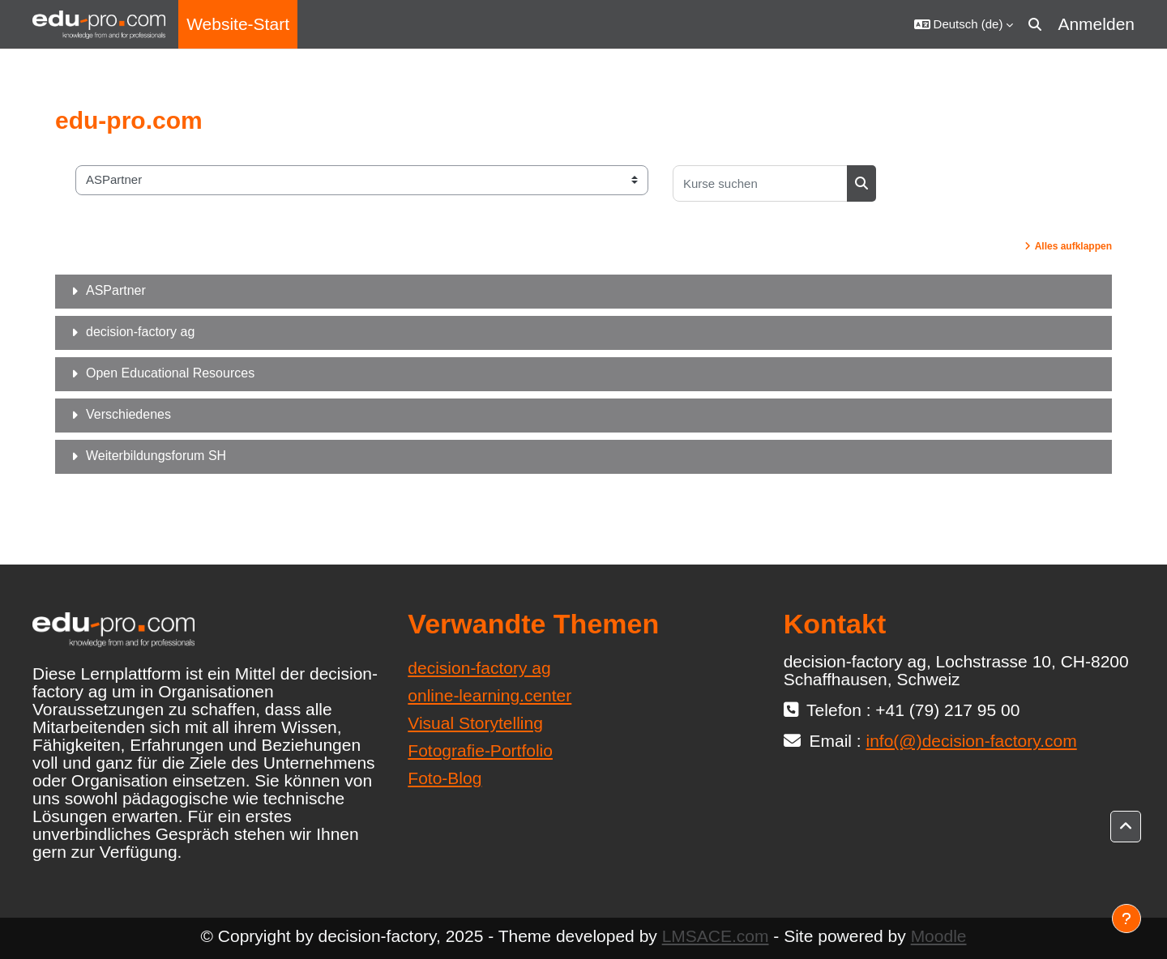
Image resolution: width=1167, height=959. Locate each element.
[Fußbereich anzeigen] (1126, 918)
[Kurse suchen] (760, 183)
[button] (964, 24)
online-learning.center (489, 695)
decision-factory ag (140, 332)
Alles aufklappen (1073, 246)
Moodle (939, 936)
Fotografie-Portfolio (480, 750)
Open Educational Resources (170, 373)
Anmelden (1096, 24)
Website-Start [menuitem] (237, 24)
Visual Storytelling (475, 723)
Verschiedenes (128, 414)
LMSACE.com (715, 936)
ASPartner (116, 290)
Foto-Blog (444, 778)
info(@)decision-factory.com (971, 740)
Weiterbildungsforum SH (156, 455)
